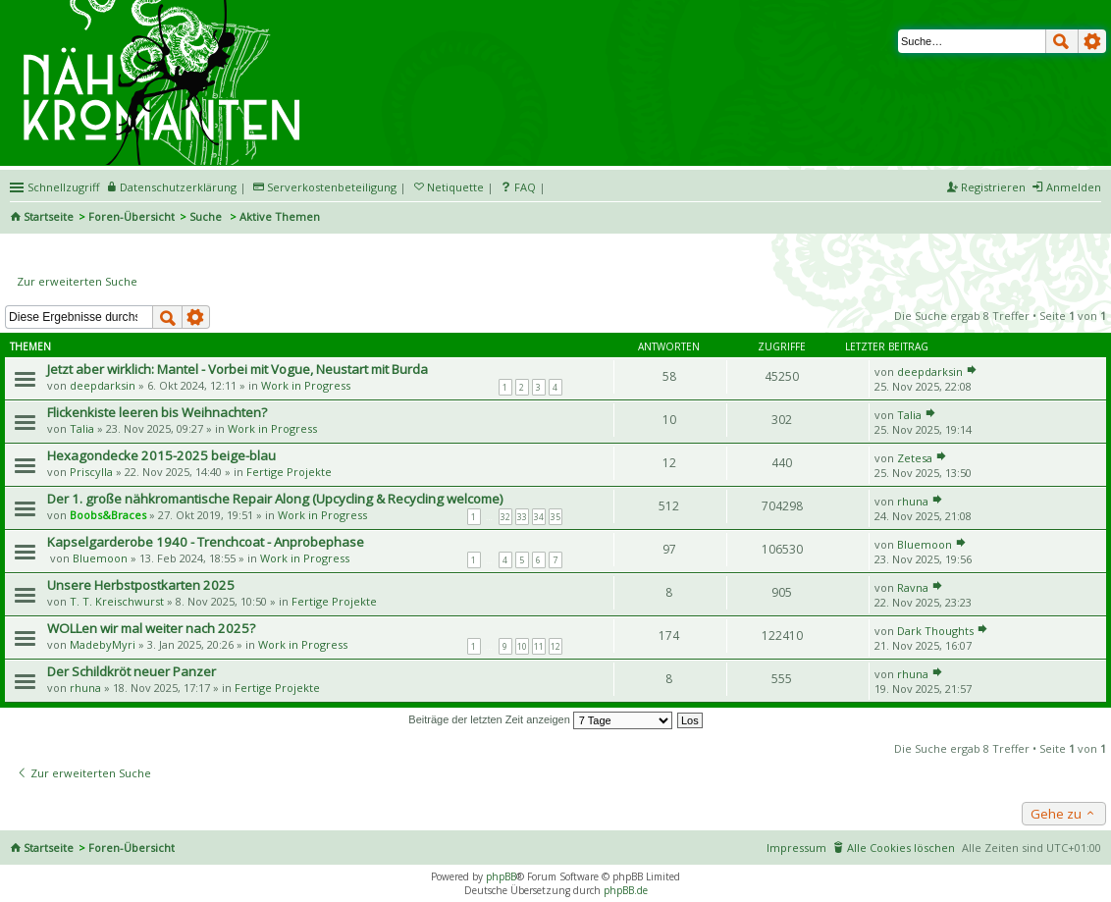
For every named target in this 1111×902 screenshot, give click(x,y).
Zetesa (914, 458)
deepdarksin (102, 385)
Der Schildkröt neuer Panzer (131, 671)
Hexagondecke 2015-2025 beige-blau (161, 455)
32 (505, 516)
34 (539, 516)
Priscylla (91, 471)
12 (555, 646)
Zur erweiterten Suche (77, 281)
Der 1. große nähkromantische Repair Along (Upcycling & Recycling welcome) (275, 498)
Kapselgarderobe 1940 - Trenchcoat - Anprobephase (205, 542)
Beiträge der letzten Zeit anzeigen (540, 719)
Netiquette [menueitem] (455, 187)
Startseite (49, 216)
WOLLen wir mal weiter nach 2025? (151, 628)
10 (522, 646)
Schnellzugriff (63, 187)
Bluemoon (100, 558)
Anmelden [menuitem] (1073, 187)
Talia (82, 428)
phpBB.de (626, 890)
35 (555, 516)
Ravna (912, 587)
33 (522, 516)
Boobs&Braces (108, 514)
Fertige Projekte (289, 471)
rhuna (912, 501)
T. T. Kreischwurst (117, 601)
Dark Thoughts (935, 630)
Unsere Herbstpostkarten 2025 (141, 585)
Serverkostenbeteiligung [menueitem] (332, 187)
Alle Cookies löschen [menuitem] (901, 847)
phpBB (501, 876)
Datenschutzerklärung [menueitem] (178, 187)
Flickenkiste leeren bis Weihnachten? (157, 412)
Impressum (796, 847)
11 (539, 646)
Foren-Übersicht (131, 216)
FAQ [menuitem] (525, 187)
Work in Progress (305, 385)
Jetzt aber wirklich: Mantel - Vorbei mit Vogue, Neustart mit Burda (237, 369)
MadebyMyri (102, 644)
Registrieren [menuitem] (993, 187)
